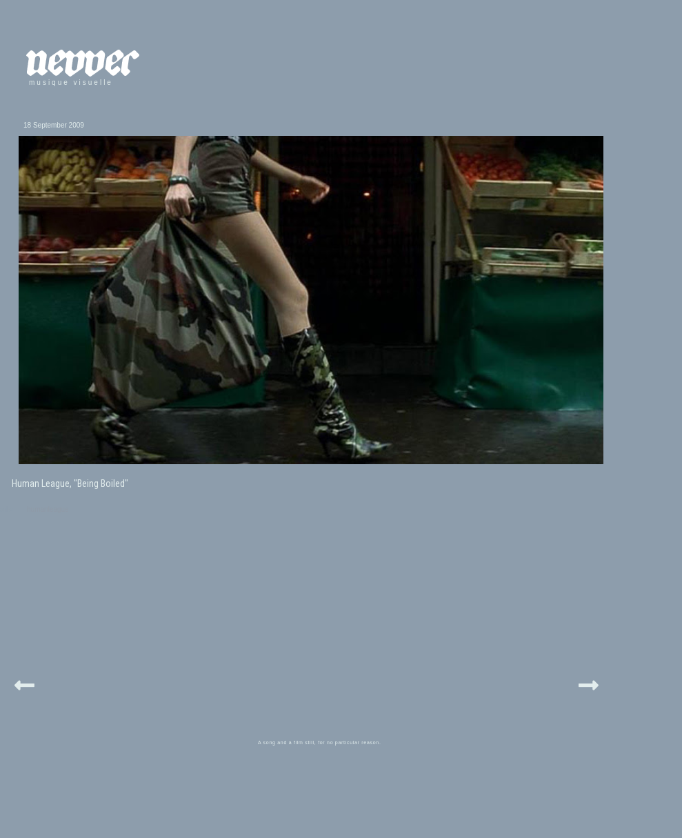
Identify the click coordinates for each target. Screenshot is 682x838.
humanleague (48, 509)
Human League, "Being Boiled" (70, 483)
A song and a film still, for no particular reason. (319, 742)
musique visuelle (71, 82)
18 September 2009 (53, 125)
